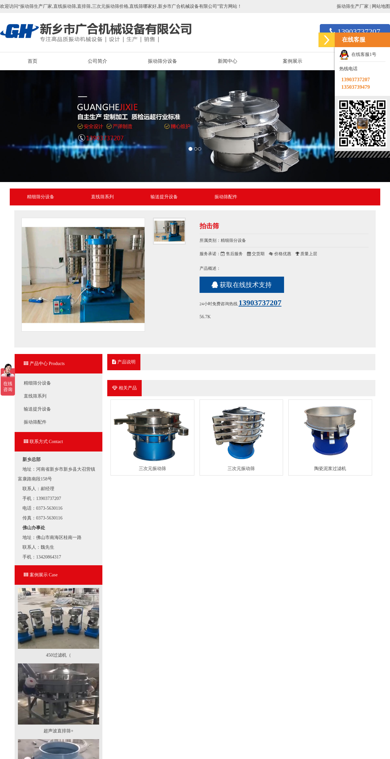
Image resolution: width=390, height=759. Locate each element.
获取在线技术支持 (242, 284)
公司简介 (97, 61)
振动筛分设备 (162, 61)
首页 (32, 61)
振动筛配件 (225, 196)
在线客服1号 (357, 54)
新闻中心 (227, 61)
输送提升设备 (164, 196)
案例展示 (292, 61)
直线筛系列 (102, 196)
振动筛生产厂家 (353, 6)
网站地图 (381, 6)
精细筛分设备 (40, 196)
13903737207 (355, 31)
